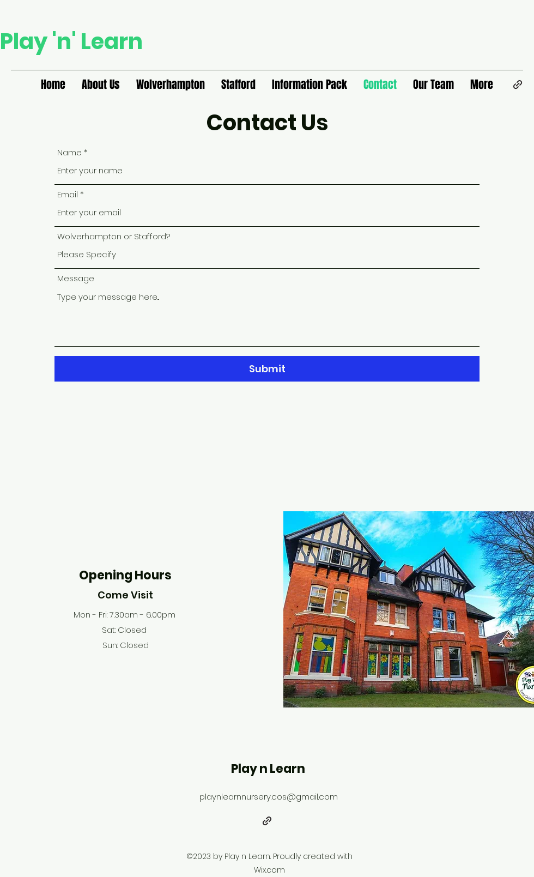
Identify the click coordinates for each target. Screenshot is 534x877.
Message (75, 278)
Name (69, 152)
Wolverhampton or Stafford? (113, 236)
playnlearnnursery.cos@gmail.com (268, 796)
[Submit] (267, 369)
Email (67, 194)
